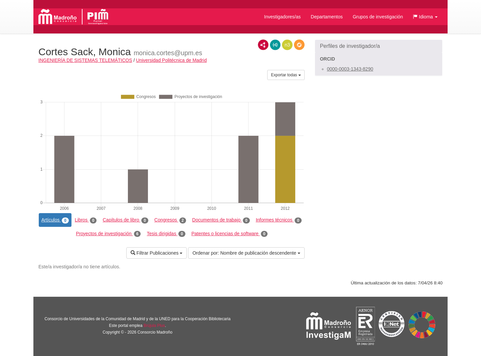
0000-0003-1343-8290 (350, 69)
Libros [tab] (86, 220)
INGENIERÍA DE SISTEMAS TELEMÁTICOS (85, 60)
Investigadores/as (282, 16)
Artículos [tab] (55, 220)
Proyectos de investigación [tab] (108, 234)
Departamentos (327, 16)
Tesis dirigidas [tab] (166, 234)
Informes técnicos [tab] (279, 220)
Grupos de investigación (378, 16)
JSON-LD (275, 44)
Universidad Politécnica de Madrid (171, 60)
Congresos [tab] (170, 220)
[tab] (378, 46)
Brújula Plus (154, 325)
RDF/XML (263, 44)
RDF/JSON (299, 44)
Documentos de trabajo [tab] (221, 220)
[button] (425, 16)
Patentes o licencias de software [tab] (229, 234)
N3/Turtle (287, 44)
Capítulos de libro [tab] (125, 220)
